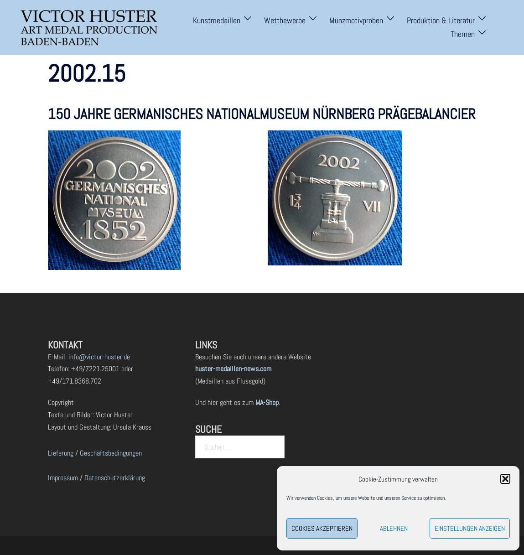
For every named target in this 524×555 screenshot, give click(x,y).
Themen (463, 34)
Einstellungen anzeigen (470, 528)
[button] (505, 478)
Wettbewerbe (285, 20)
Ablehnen (394, 528)
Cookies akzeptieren (322, 528)
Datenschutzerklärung (114, 477)
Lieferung (60, 453)
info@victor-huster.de (98, 357)
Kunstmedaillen (216, 20)
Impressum (63, 477)
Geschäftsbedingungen (111, 453)
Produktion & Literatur (441, 20)
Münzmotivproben (356, 20)
